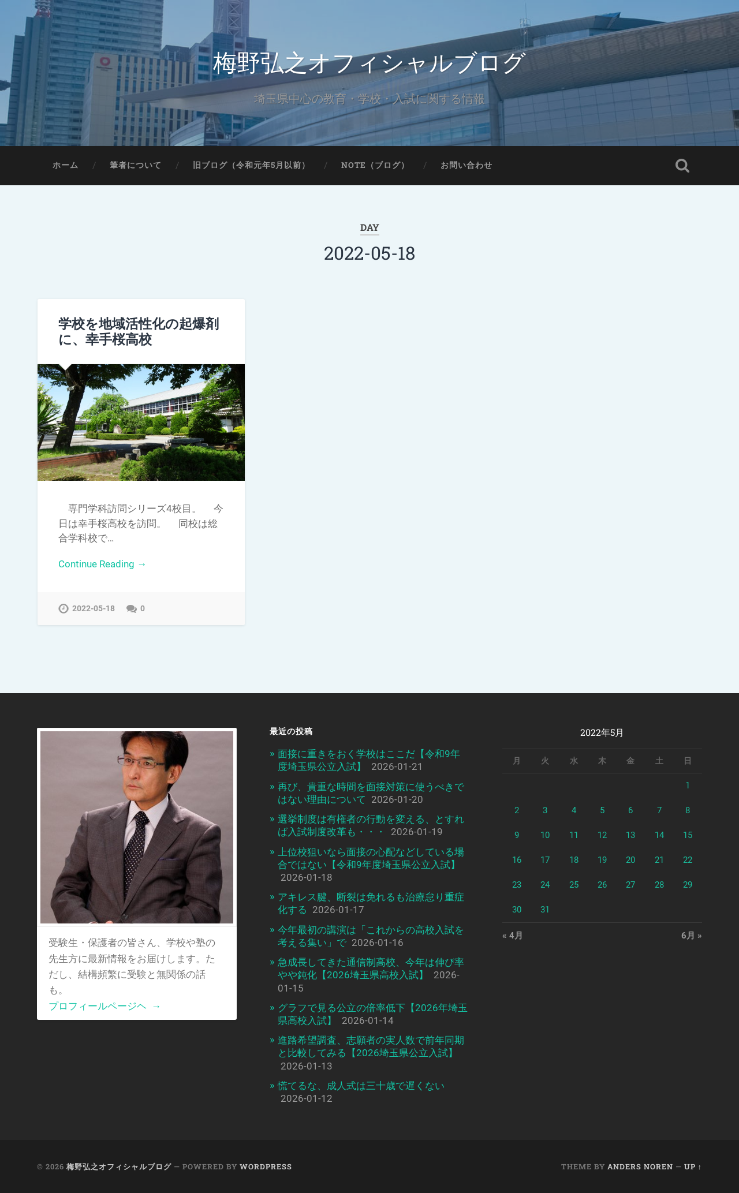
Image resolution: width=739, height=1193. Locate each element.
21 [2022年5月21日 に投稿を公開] (659, 860)
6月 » (691, 935)
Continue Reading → (102, 564)
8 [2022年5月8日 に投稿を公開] (687, 810)
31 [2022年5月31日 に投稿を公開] (545, 909)
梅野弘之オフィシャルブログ (369, 60)
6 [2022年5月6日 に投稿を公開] (630, 810)
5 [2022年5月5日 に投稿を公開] (602, 810)
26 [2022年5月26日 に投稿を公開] (602, 885)
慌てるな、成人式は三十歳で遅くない (361, 1085)
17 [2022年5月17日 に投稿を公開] (545, 860)
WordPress (266, 1166)
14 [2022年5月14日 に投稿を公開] (659, 835)
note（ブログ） (375, 165)
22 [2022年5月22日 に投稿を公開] (687, 860)
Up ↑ (693, 1166)
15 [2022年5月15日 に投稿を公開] (687, 835)
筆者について (136, 165)
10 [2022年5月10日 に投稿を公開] (545, 835)
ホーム (66, 165)
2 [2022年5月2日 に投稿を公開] (516, 810)
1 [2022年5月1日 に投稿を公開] (687, 785)
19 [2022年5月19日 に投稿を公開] (602, 860)
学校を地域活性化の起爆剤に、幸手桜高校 (138, 331)
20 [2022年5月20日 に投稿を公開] (630, 860)
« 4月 (512, 935)
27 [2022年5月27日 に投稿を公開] (630, 885)
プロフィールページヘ (104, 1006)
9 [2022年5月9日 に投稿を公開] (516, 835)
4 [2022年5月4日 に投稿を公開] (574, 810)
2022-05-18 (93, 609)
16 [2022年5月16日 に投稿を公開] (516, 860)
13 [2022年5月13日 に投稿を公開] (630, 835)
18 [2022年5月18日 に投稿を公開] (573, 860)
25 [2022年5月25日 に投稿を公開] (573, 885)
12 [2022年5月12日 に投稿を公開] (602, 835)
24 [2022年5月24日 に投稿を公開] (545, 885)
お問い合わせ (466, 165)
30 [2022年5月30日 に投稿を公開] (516, 909)
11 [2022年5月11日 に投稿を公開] (573, 835)
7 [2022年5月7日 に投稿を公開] (659, 810)
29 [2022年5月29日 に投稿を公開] (687, 885)
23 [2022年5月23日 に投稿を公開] (516, 885)
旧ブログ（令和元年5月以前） (251, 165)
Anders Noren (640, 1166)
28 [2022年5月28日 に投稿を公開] (659, 885)
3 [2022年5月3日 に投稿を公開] (545, 810)
